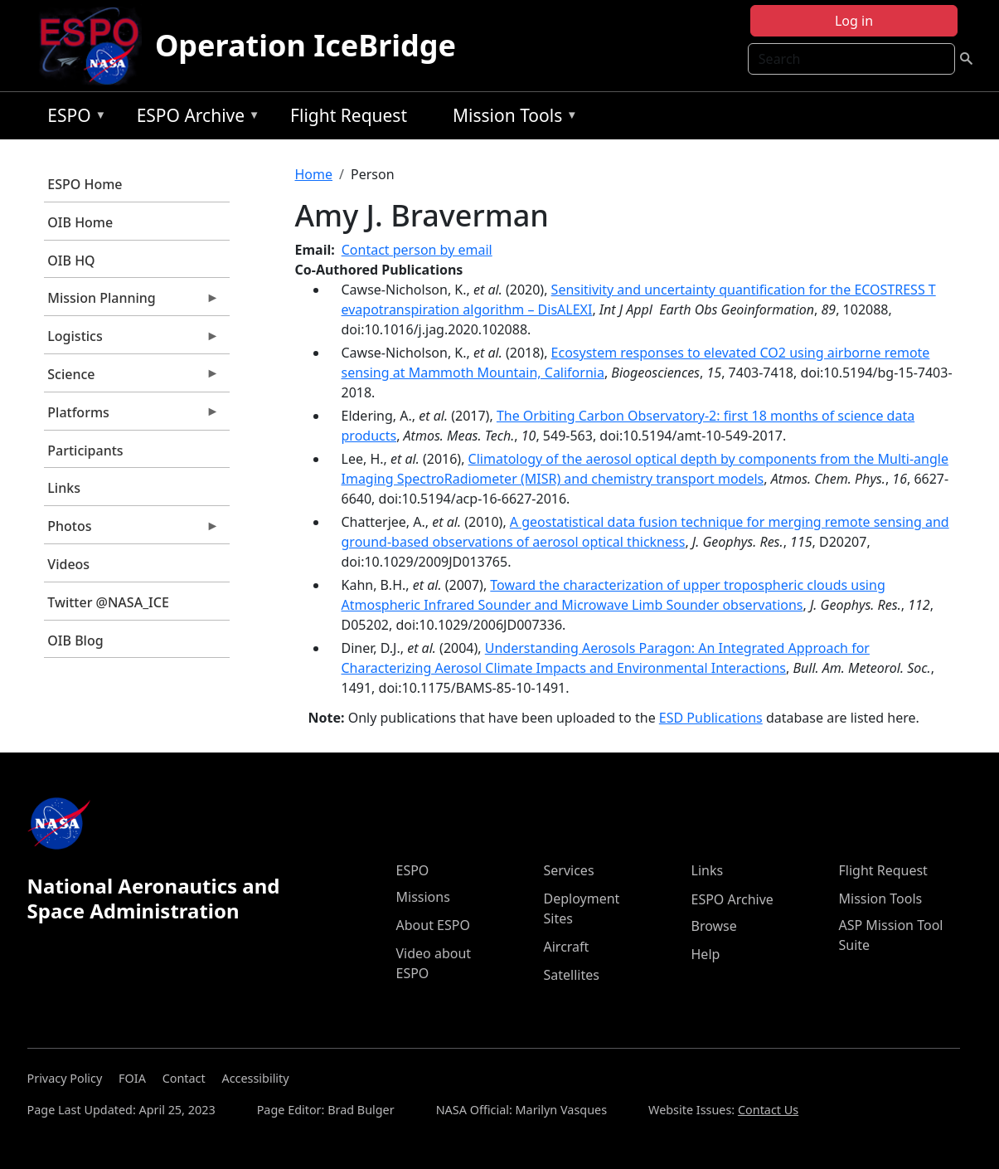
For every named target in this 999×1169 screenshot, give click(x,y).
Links (63, 488)
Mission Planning (132, 302)
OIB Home (80, 222)
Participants (85, 450)
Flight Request (348, 115)
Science (132, 378)
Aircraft (566, 947)
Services (569, 870)
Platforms (132, 416)
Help (705, 954)
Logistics (132, 340)
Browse (714, 926)
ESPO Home (84, 184)
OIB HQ (71, 260)
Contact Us (768, 1110)
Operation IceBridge (305, 45)
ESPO (72, 118)
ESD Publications (711, 718)
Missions (423, 897)
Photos (132, 530)
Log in (854, 21)
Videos (68, 564)
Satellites (571, 975)
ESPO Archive (194, 118)
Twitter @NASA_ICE (108, 602)
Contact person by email (417, 250)
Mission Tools (511, 118)
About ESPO (433, 925)
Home (314, 174)
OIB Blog (75, 640)
